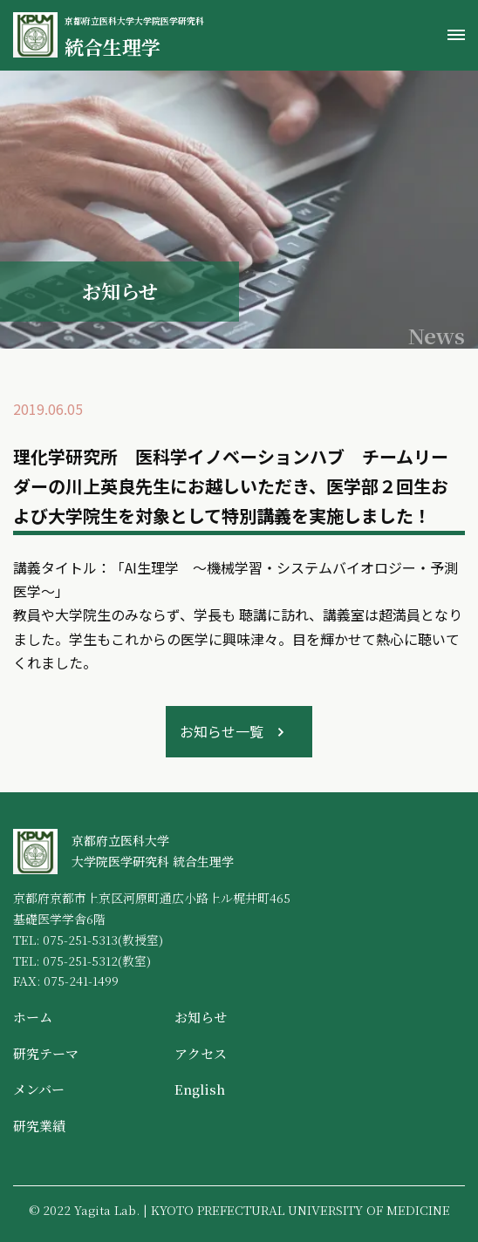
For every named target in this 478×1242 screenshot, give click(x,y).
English (199, 1089)
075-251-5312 (80, 960)
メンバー (39, 1089)
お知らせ (200, 1017)
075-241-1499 (81, 980)
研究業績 (39, 1125)
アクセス (200, 1053)
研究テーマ (46, 1053)
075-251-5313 (80, 939)
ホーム (32, 1017)
